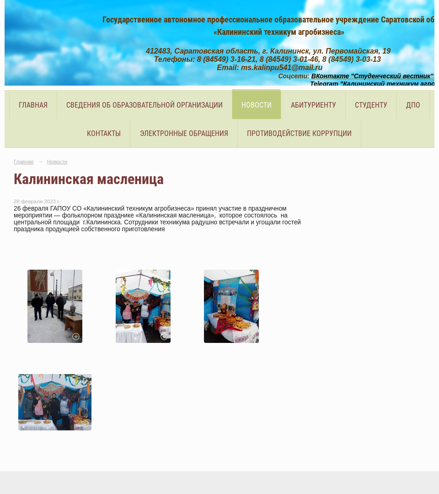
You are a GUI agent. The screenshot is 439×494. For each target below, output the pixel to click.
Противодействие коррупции (299, 133)
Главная (33, 105)
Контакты (104, 133)
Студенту (371, 105)
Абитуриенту (313, 105)
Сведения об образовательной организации (144, 105)
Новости (256, 105)
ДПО (413, 105)
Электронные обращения (184, 133)
